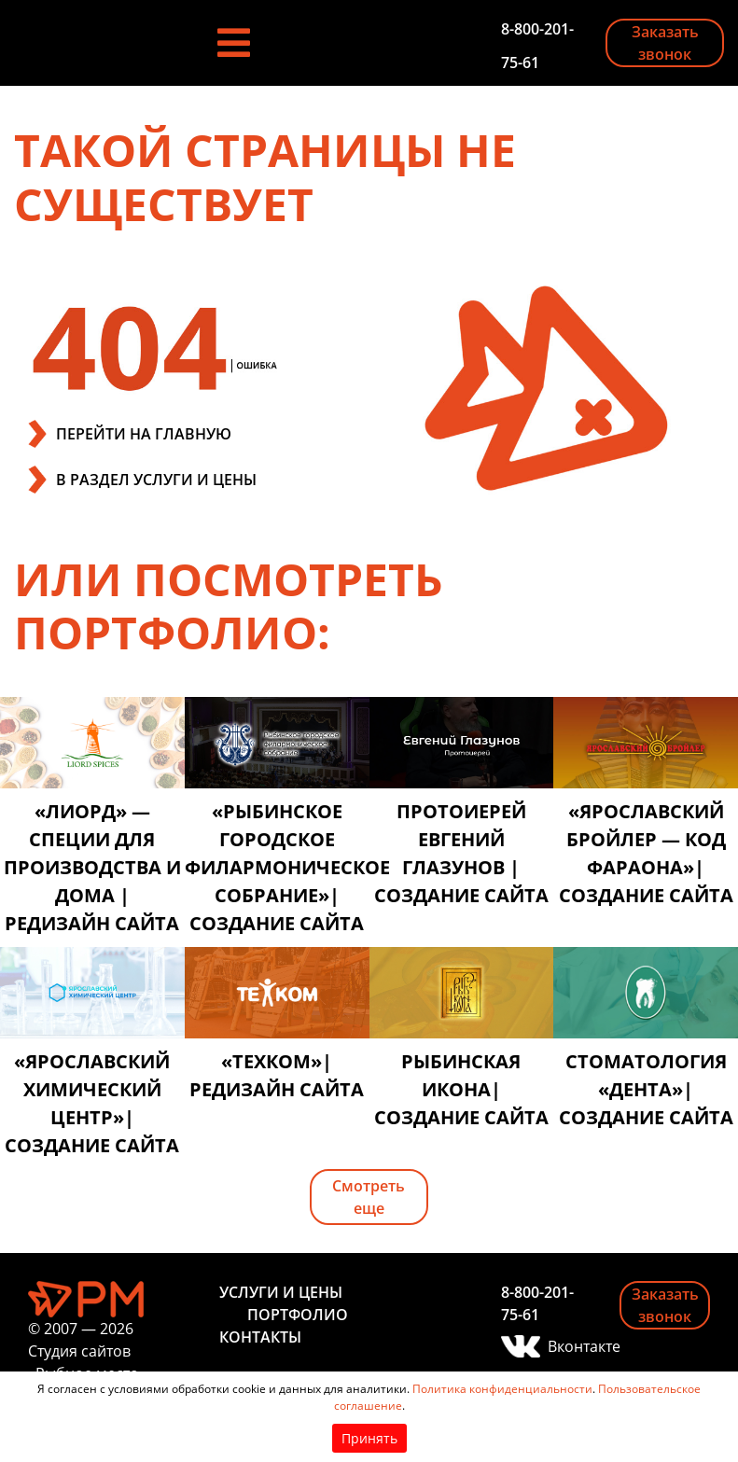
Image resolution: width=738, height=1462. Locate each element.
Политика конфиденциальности (502, 1389)
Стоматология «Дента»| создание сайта (646, 1089)
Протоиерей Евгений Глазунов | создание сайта (461, 853)
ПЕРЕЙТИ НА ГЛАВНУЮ (143, 434)
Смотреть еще (368, 1197)
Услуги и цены (280, 1292)
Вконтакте (570, 1346)
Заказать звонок (665, 42)
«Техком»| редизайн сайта (276, 1075)
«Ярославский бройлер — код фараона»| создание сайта (646, 853)
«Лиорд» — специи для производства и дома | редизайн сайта (92, 867)
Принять (369, 1438)
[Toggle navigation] (233, 43)
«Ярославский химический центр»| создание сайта (92, 1103)
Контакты (260, 1337)
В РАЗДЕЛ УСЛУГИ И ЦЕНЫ (156, 479)
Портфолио (297, 1314)
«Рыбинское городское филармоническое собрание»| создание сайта (277, 867)
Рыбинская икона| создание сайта (461, 1089)
